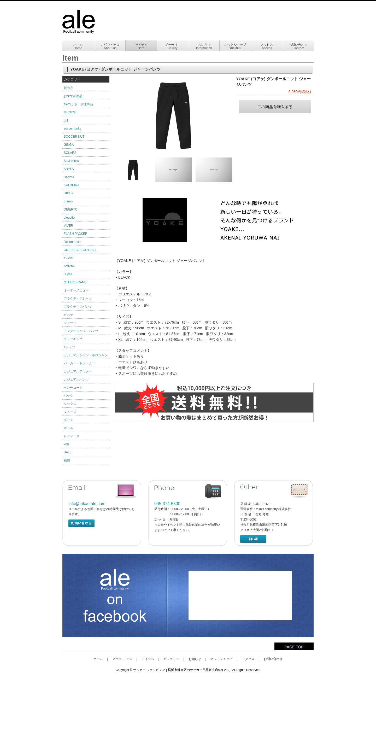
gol (66, 120)
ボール (68, 428)
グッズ (68, 420)
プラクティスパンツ (78, 306)
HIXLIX (69, 193)
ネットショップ (221, 659)
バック (68, 396)
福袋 (67, 460)
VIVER (68, 225)
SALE (68, 452)
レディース (71, 436)
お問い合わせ (273, 659)
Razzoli (69, 177)
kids (66, 444)
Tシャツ (69, 347)
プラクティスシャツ (78, 298)
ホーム (98, 659)
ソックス (70, 404)
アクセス (248, 659)
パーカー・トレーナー (79, 363)
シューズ (70, 412)
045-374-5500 (167, 503)
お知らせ (195, 659)
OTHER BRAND (75, 282)
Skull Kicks (71, 161)
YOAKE (69, 258)
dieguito (69, 217)
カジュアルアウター (78, 371)
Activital (69, 266)
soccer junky (72, 128)
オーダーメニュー (76, 290)
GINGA (69, 145)
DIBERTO (71, 209)
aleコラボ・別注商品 (78, 104)
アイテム (148, 659)
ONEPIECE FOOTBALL (80, 250)
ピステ (68, 315)
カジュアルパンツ (76, 379)
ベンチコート (73, 387)
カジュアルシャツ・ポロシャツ (86, 355)
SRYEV (69, 169)
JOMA (68, 274)
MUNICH (70, 112)
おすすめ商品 (73, 96)
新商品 (68, 88)
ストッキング (73, 339)
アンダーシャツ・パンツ (81, 331)
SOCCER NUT (74, 136)
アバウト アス (122, 659)
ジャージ (70, 323)
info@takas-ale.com (86, 503)
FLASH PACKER (75, 234)
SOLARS (70, 153)
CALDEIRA (71, 185)
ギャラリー (171, 659)
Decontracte (72, 242)
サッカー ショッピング (149, 670)
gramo (68, 201)
